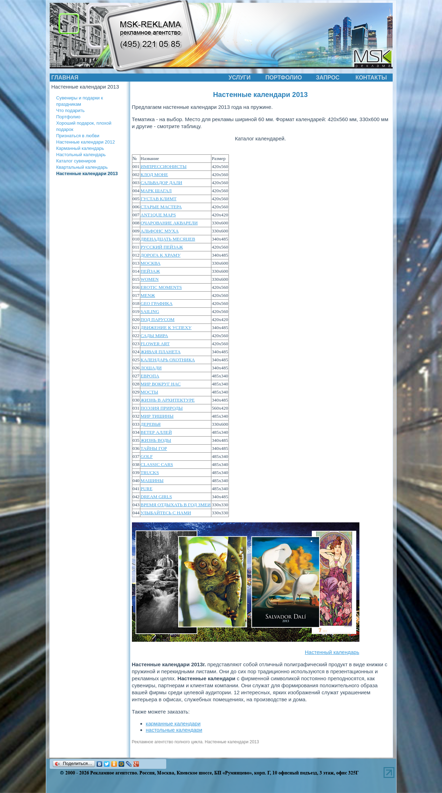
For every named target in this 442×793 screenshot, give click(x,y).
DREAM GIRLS (156, 496)
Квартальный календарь (82, 167)
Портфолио (68, 116)
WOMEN (150, 279)
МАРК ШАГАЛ (156, 190)
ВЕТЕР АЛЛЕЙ (156, 432)
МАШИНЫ (152, 480)
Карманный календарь (80, 148)
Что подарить (70, 110)
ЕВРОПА (150, 375)
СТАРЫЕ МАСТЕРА (161, 206)
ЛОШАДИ (151, 367)
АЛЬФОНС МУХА (160, 231)
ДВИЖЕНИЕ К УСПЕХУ (166, 327)
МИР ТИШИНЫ (157, 416)
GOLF (147, 456)
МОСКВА (151, 263)
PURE (147, 488)
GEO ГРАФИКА (157, 303)
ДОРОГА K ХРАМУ (161, 255)
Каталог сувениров (76, 161)
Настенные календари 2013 (87, 173)
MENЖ (148, 295)
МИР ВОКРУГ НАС (161, 384)
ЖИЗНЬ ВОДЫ (156, 440)
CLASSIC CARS (157, 464)
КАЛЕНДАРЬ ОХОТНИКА (168, 359)
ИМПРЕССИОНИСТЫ (164, 166)
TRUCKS (150, 472)
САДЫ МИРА (154, 335)
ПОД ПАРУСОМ (158, 319)
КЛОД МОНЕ (154, 174)
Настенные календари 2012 (85, 142)
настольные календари (174, 730)
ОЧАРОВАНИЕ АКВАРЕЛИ (169, 222)
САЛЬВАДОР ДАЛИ (161, 182)
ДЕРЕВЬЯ (151, 424)
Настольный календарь (81, 154)
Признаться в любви (77, 135)
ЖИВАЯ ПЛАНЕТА (161, 351)
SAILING (150, 311)
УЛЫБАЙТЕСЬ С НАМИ (166, 512)
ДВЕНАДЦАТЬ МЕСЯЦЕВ (168, 239)
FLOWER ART (155, 343)
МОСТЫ (149, 392)
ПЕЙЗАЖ (150, 271)
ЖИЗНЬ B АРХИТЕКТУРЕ (168, 400)
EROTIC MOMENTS (161, 287)
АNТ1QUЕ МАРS (158, 214)
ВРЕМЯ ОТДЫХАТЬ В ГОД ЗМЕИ (176, 504)
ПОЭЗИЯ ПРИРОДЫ (162, 408)
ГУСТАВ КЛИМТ (159, 198)
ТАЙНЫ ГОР (154, 448)
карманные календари (173, 723)
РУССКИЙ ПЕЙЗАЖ (162, 247)
